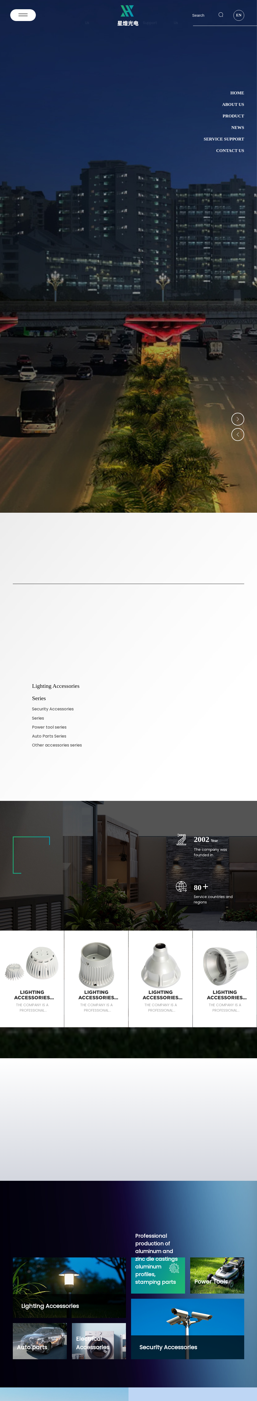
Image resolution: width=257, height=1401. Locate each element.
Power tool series (49, 727)
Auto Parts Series (49, 736)
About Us (233, 104)
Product (233, 116)
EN (238, 15)
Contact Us (230, 150)
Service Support (224, 139)
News (237, 127)
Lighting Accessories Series (32, 998)
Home (237, 92)
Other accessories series (57, 745)
